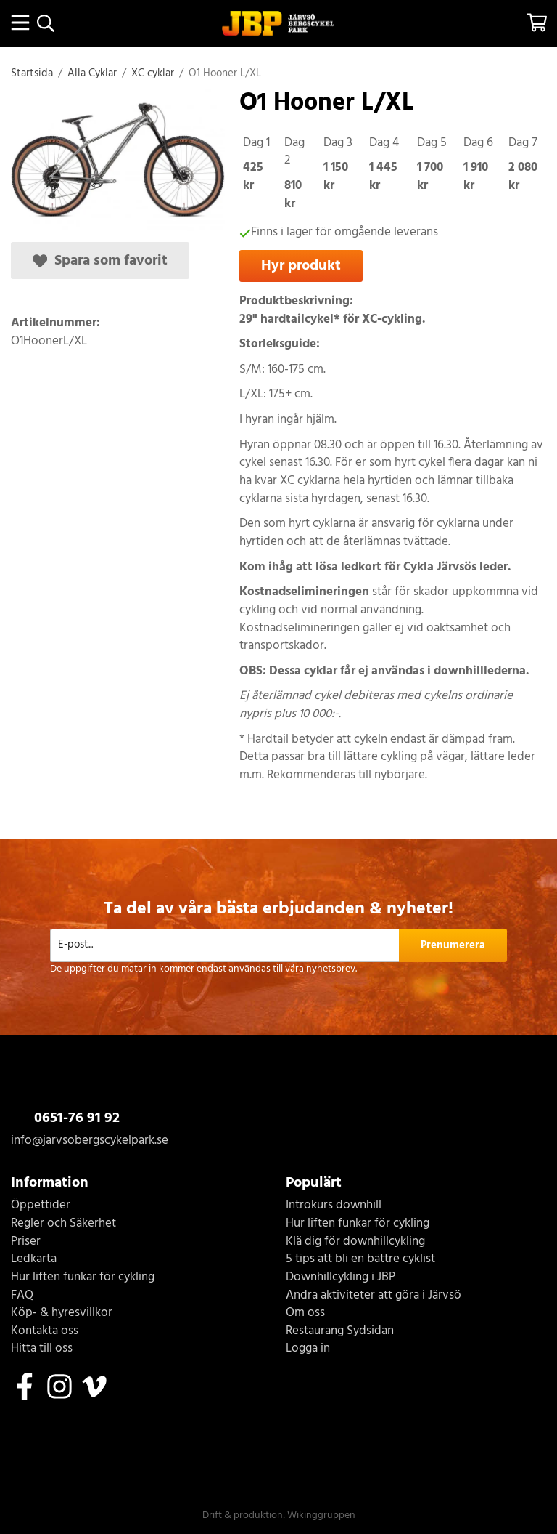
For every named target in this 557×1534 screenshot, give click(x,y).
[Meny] (20, 22)
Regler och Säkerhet (63, 1224)
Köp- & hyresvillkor (61, 1313)
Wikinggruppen (321, 1515)
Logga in (308, 1349)
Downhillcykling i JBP (340, 1278)
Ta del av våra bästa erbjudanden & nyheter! (278, 909)
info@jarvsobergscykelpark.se (89, 1140)
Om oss (305, 1313)
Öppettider (40, 1206)
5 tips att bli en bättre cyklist (360, 1260)
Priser (26, 1242)
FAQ (22, 1296)
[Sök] (45, 23)
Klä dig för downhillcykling (355, 1242)
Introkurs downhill (333, 1206)
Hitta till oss (42, 1349)
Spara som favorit (100, 261)
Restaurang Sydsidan (340, 1332)
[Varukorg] (537, 22)
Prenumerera (453, 945)
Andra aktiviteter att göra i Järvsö (373, 1296)
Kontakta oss (44, 1332)
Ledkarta (34, 1260)
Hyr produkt (301, 266)
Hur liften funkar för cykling (82, 1278)
